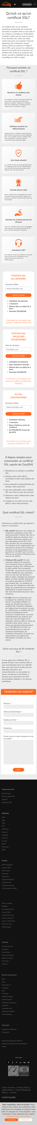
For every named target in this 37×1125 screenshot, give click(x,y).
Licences (12, 1092)
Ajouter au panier (18, 295)
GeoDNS (4, 799)
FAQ (3, 991)
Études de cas (6, 985)
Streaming (5, 847)
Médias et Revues (7, 958)
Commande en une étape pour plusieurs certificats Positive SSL (18, 321)
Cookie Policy (7, 1090)
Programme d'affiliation (9, 1029)
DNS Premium (6, 793)
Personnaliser (25, 1120)
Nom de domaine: (13, 345)
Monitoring (5, 813)
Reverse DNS (6, 868)
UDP (3, 823)
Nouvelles (5, 949)
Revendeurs (5, 1032)
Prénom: (7, 703)
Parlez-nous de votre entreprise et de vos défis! (18, 737)
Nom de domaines (7, 918)
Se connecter (27, 4)
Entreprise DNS (7, 802)
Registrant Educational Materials (12, 1041)
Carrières (5, 964)
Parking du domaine (8, 885)
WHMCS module (7, 997)
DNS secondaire (7, 903)
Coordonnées (6, 952)
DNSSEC (5, 906)
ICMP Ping (5, 829)
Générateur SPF (7, 1008)
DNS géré (5, 874)
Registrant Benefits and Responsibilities (14, 1044)
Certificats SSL (6, 882)
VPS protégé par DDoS (9, 888)
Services (4, 861)
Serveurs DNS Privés (8, 921)
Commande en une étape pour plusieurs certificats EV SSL (18, 442)
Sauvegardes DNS (8, 909)
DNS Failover (6, 871)
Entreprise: (8, 728)
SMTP (4, 844)
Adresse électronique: (13, 712)
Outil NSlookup (7, 1014)
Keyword (4, 832)
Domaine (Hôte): (12, 284)
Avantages (5, 988)
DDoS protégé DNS (8, 796)
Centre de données (8, 955)
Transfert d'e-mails (8, 915)
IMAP (3, 850)
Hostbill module (7, 1000)
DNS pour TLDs (7, 924)
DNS (3, 817)
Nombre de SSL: (11, 720)
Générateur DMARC (8, 1011)
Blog (3, 979)
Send (18, 770)
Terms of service (8, 1087)
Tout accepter (11, 1120)
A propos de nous (7, 946)
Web (3, 820)
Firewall (4, 841)
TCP (3, 826)
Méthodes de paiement (9, 1003)
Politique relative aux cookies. (18, 1116)
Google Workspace (8, 879)
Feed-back (5, 961)
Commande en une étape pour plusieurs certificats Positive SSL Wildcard (18, 381)
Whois (4, 1047)
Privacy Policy (23, 1087)
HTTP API (5, 994)
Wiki (3, 982)
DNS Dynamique (7, 865)
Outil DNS (5, 1006)
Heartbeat (5, 835)
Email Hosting (6, 927)
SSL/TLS (5, 838)
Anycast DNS (6, 912)
